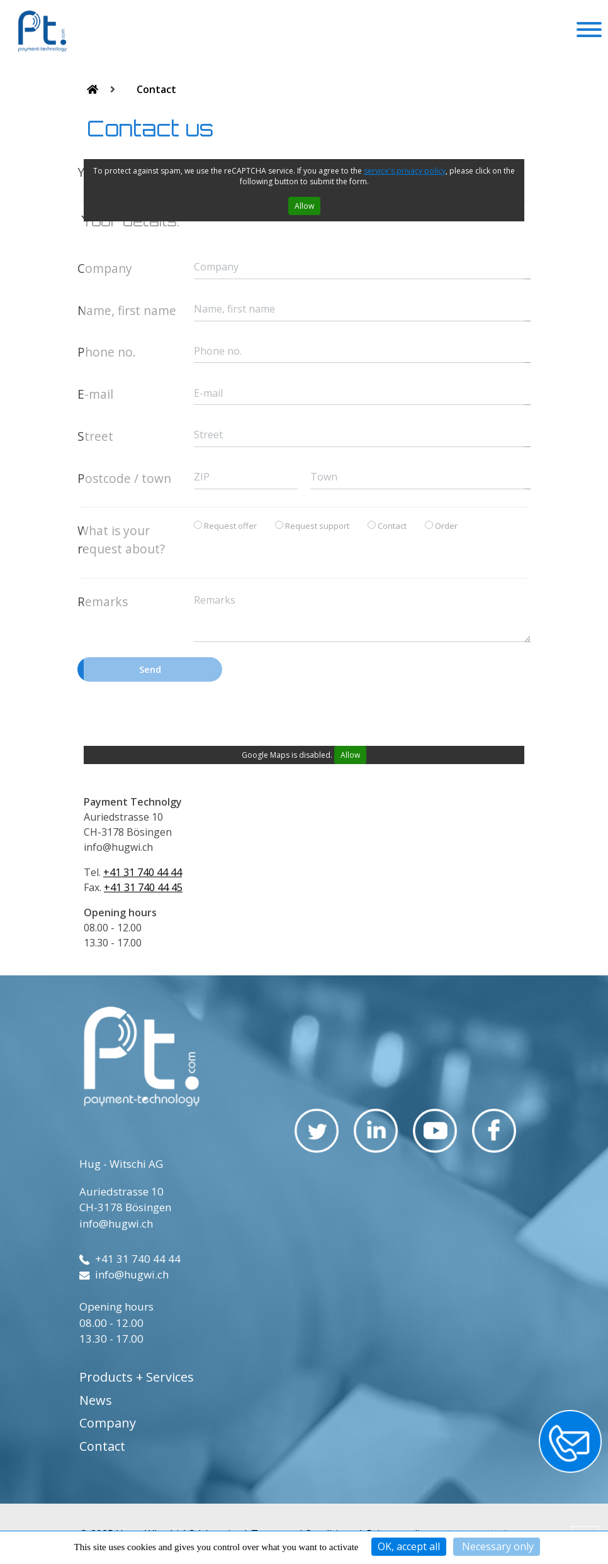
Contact (156, 89)
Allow (304, 206)
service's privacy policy (405, 170)
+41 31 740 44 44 (142, 872)
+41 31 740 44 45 (143, 887)
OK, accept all (409, 1546)
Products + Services (136, 1376)
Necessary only (496, 1546)
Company (107, 1422)
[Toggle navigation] (589, 31)
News (95, 1400)
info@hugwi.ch (116, 1223)
